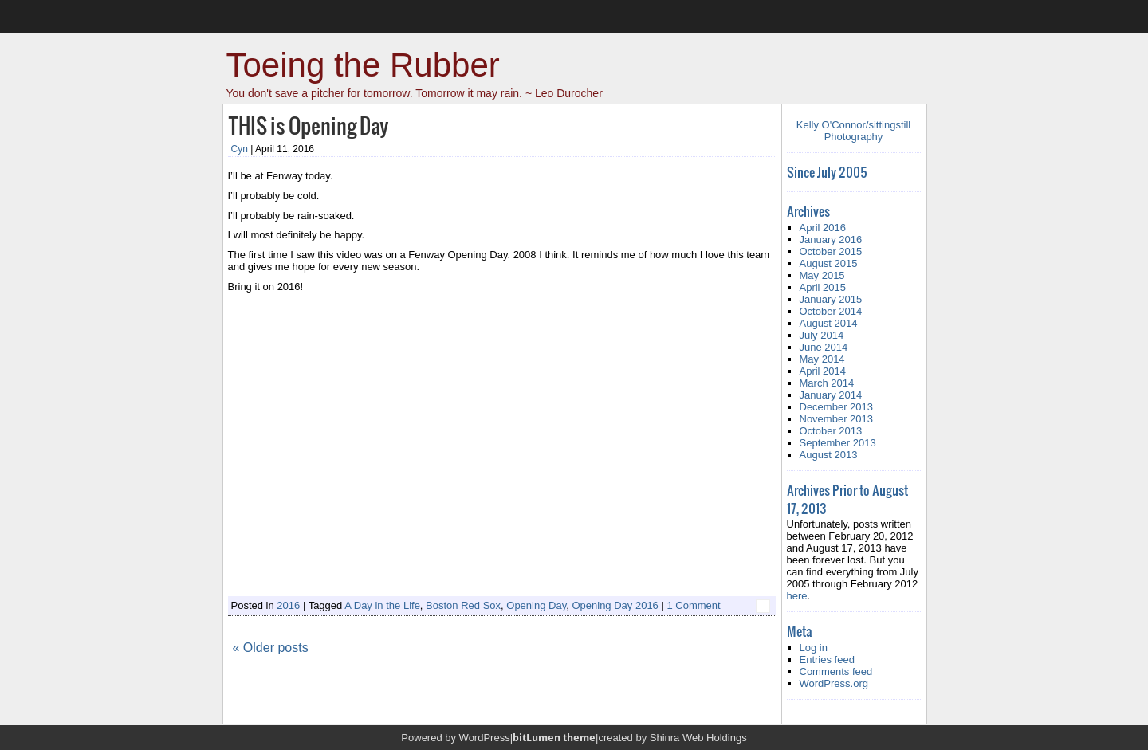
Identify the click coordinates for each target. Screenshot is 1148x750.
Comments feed (836, 671)
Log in (814, 648)
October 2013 (831, 431)
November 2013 (837, 419)
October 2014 (831, 311)
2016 (288, 605)
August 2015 (829, 263)
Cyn (239, 149)
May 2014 (822, 359)
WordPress (484, 738)
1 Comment (693, 605)
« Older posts (271, 647)
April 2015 (823, 287)
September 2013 (838, 443)
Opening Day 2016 (615, 605)
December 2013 (837, 407)
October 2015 (831, 251)
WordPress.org (834, 683)
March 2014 (827, 383)
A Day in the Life (382, 605)
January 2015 (831, 299)
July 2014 (822, 335)
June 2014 (824, 347)
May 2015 (822, 275)
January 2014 (831, 395)
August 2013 (829, 455)
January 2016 (831, 239)
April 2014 (823, 371)
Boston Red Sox (463, 605)
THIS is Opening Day (308, 124)
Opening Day (536, 605)
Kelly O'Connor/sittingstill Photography (853, 131)
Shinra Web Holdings (698, 738)
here (797, 596)
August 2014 (829, 323)
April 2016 (823, 228)
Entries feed (827, 660)
